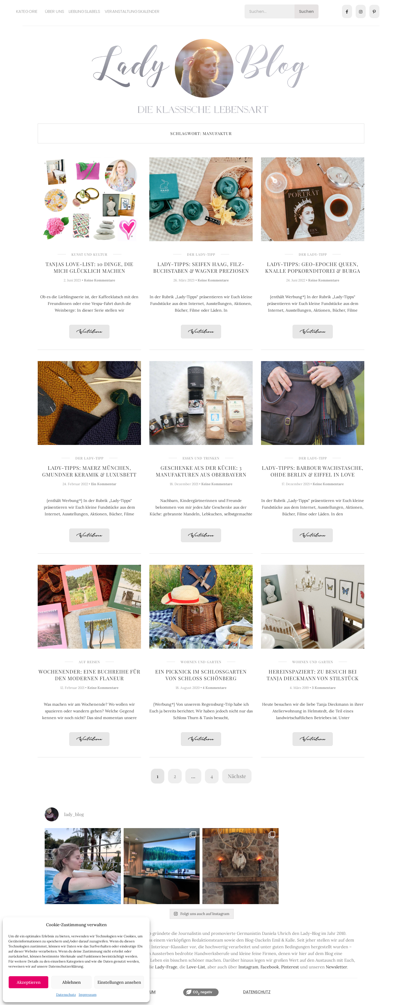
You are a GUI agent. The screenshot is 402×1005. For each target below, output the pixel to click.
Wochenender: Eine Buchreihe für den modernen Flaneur (89, 675)
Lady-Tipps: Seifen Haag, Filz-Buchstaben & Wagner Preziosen (201, 267)
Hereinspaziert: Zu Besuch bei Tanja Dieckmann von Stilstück (313, 675)
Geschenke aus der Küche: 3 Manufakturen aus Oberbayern (201, 471)
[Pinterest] (374, 11)
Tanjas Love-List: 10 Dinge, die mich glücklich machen (89, 267)
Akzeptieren (28, 982)
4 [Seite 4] (211, 776)
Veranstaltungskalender (132, 11)
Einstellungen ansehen (119, 982)
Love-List (195, 967)
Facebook (269, 967)
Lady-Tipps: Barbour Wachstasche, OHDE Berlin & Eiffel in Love (312, 471)
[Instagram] (361, 11)
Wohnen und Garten (201, 662)
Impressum (88, 994)
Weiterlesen (89, 331)
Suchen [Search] (306, 11)
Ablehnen (71, 982)
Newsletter (336, 967)
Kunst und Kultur (89, 254)
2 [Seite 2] (175, 776)
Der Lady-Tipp (201, 254)
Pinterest (290, 967)
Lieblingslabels (84, 11)
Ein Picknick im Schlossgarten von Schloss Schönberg (201, 675)
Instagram (248, 967)
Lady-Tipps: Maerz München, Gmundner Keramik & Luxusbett (89, 471)
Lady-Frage (166, 967)
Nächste (237, 776)
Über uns (54, 11)
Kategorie (26, 11)
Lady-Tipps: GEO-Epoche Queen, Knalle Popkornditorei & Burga (312, 267)
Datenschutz (66, 994)
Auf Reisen (89, 662)
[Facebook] (347, 11)
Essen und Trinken (201, 458)
